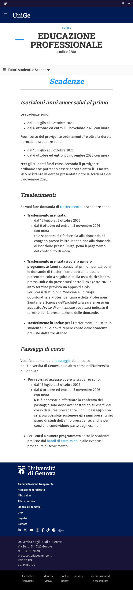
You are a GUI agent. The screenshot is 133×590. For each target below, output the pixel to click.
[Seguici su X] (25, 530)
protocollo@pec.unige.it (35, 555)
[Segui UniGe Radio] (61, 530)
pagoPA (22, 518)
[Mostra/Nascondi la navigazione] (5, 14)
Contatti (23, 524)
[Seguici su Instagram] (37, 530)
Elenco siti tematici (29, 507)
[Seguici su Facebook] (43, 530)
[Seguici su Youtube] (31, 530)
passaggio (63, 361)
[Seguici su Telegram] (53, 530)
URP (20, 512)
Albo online (24, 495)
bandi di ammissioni (63, 441)
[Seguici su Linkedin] (19, 530)
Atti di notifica (26, 501)
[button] (5, 2)
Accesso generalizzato (31, 490)
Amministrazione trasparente (36, 484)
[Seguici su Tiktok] (48, 530)
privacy (78, 576)
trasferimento (71, 207)
